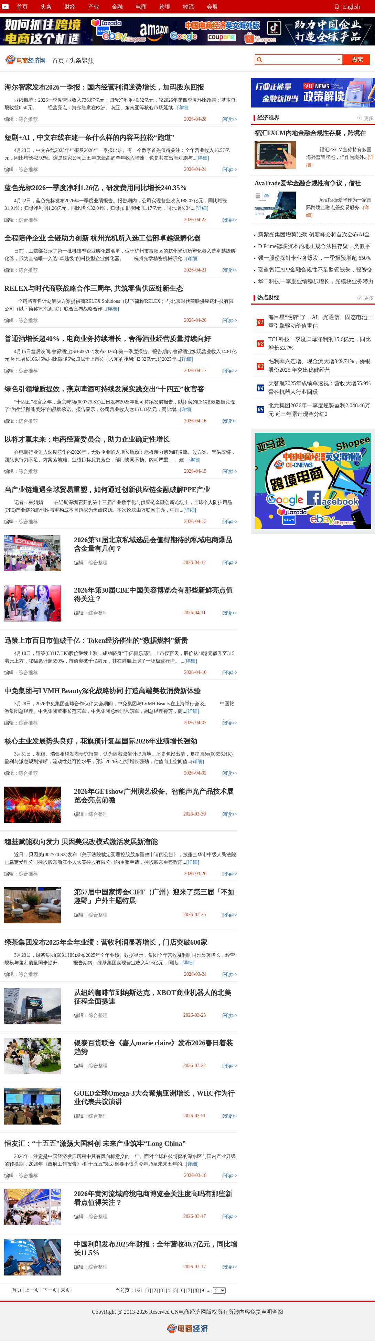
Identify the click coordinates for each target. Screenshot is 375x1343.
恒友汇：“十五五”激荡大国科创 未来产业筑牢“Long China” (95, 1143)
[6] (182, 1290)
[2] (155, 1290)
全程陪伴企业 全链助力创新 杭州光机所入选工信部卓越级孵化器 (102, 238)
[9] (202, 1290)
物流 (188, 7)
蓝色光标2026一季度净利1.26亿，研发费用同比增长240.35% (95, 188)
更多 (369, 118)
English (351, 7)
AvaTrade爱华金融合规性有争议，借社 (308, 183)
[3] (161, 1290)
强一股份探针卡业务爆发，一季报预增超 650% (314, 258)
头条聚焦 (81, 60)
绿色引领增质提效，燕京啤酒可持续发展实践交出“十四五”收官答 (104, 389)
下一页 (50, 1290)
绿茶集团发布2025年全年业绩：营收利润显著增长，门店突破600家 (105, 942)
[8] (196, 1290)
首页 (22, 7)
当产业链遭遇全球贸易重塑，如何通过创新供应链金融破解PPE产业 (107, 489)
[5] (175, 1290)
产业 (93, 7)
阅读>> (229, 119)
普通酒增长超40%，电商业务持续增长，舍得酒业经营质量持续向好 (107, 338)
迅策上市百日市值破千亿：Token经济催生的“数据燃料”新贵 (96, 640)
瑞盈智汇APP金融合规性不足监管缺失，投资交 (315, 270)
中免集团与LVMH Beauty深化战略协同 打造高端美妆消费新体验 (102, 691)
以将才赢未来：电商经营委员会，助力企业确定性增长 (87, 439)
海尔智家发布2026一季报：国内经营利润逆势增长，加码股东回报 (104, 87)
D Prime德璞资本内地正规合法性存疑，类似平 (314, 246)
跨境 (164, 7)
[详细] (183, 107)
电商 (141, 7)
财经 (69, 7)
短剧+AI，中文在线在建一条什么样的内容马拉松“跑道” (89, 137)
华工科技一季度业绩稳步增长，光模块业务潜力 (316, 281)
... (209, 1290)
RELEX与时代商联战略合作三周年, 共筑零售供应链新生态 (93, 288)
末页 (65, 1290)
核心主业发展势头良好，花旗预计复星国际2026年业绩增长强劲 (100, 741)
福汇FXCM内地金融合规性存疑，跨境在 (310, 133)
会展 (212, 7)
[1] (148, 1290)
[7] (189, 1290)
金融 (117, 7)
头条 (46, 7)
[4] (168, 1290)
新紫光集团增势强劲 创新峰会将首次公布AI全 (314, 234)
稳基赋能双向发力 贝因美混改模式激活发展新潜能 (81, 841)
